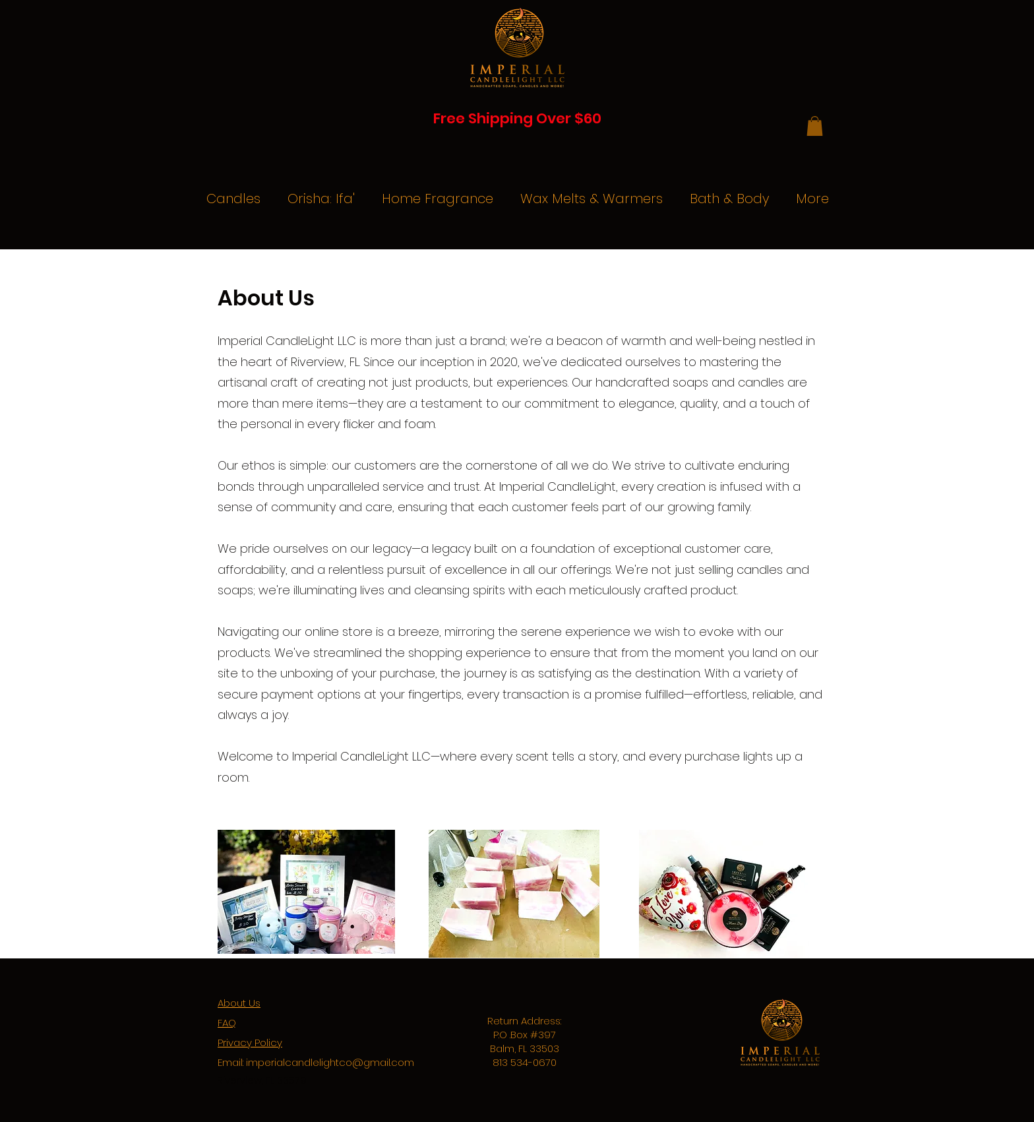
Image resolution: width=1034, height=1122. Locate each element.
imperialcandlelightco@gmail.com (330, 1062)
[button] (814, 126)
